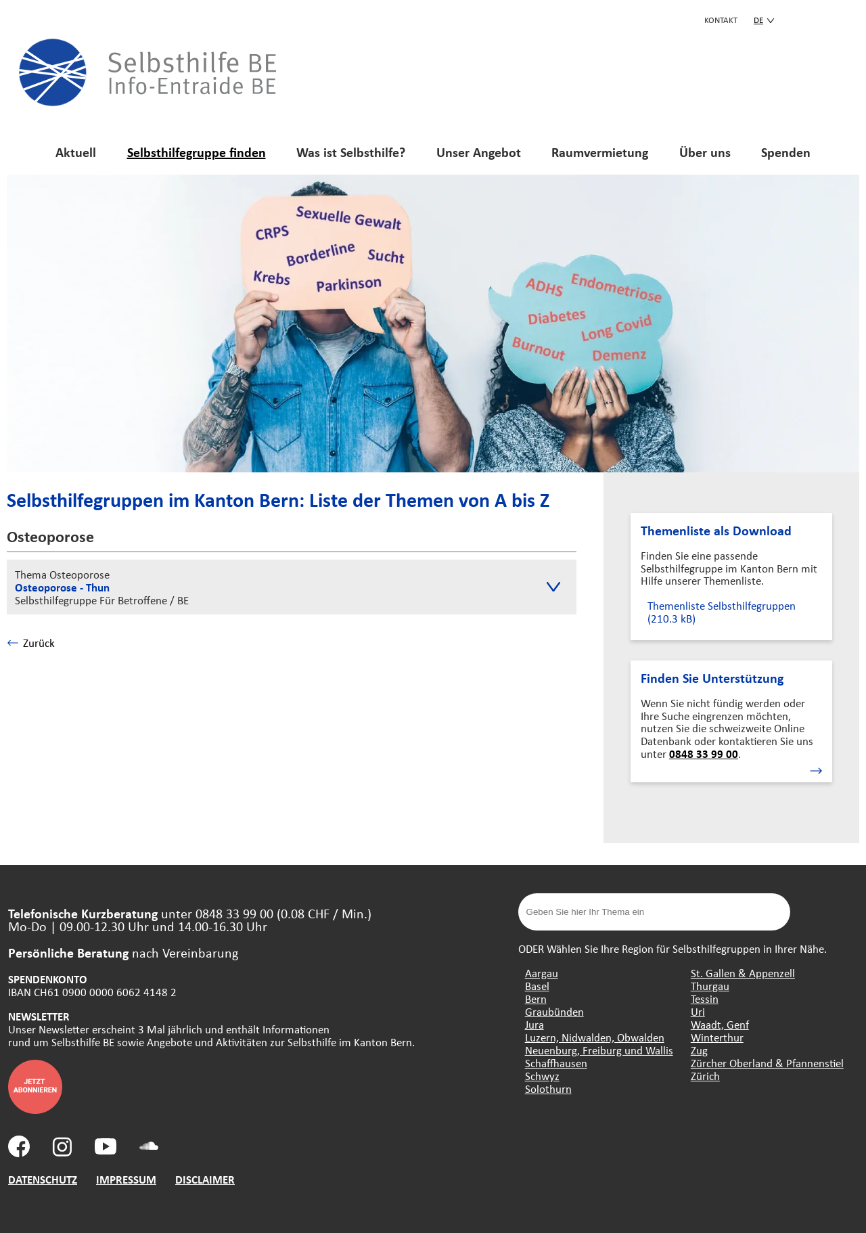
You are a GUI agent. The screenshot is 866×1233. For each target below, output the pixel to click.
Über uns (705, 152)
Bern (536, 998)
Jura (534, 1024)
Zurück (31, 642)
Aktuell (75, 152)
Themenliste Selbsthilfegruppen (721, 612)
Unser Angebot (478, 152)
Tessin (705, 998)
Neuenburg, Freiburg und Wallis (599, 1050)
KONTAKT (720, 20)
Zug (699, 1050)
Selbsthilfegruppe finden (196, 152)
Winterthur (717, 1037)
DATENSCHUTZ (42, 1179)
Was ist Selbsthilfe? (350, 152)
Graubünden (554, 1011)
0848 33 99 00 (703, 753)
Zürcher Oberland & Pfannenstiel (767, 1063)
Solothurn (548, 1088)
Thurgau (710, 985)
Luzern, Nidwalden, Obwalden (594, 1037)
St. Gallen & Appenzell (743, 973)
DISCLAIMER (205, 1179)
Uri (698, 1011)
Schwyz (542, 1075)
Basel (537, 985)
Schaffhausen (556, 1063)
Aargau (541, 973)
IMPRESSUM (126, 1179)
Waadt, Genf (720, 1024)
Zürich (705, 1075)
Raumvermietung (599, 152)
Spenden (786, 152)
